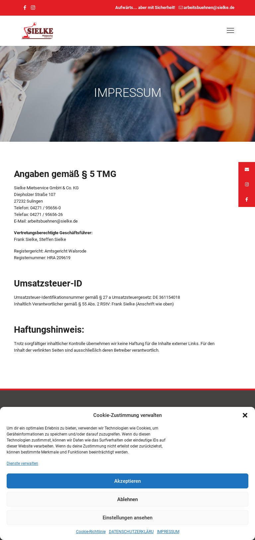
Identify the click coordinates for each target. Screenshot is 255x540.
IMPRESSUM (168, 531)
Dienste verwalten (22, 463)
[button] (245, 415)
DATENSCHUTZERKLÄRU (131, 531)
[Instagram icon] (33, 8)
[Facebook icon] (24, 8)
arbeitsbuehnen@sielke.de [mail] (209, 7)
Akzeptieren (127, 481)
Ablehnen (127, 499)
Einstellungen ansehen (127, 518)
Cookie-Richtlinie (91, 531)
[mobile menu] (230, 30)
